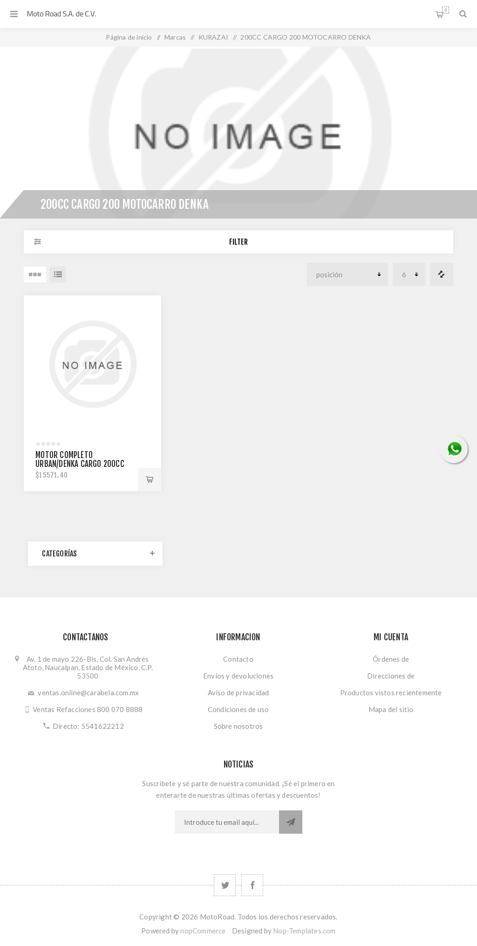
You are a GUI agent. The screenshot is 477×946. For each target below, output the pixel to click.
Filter (238, 242)
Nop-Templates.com (304, 930)
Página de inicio (129, 37)
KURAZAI (213, 37)
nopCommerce (202, 930)
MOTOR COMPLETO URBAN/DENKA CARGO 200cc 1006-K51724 (79, 464)
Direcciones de (391, 676)
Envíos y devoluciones (238, 676)
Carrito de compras (445, 10)
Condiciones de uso (238, 709)
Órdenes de (391, 659)
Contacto (238, 659)
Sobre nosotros (238, 726)
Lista (58, 274)
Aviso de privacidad (238, 692)
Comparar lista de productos (441, 274)
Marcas (175, 37)
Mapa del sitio (391, 709)
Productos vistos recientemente (391, 692)
